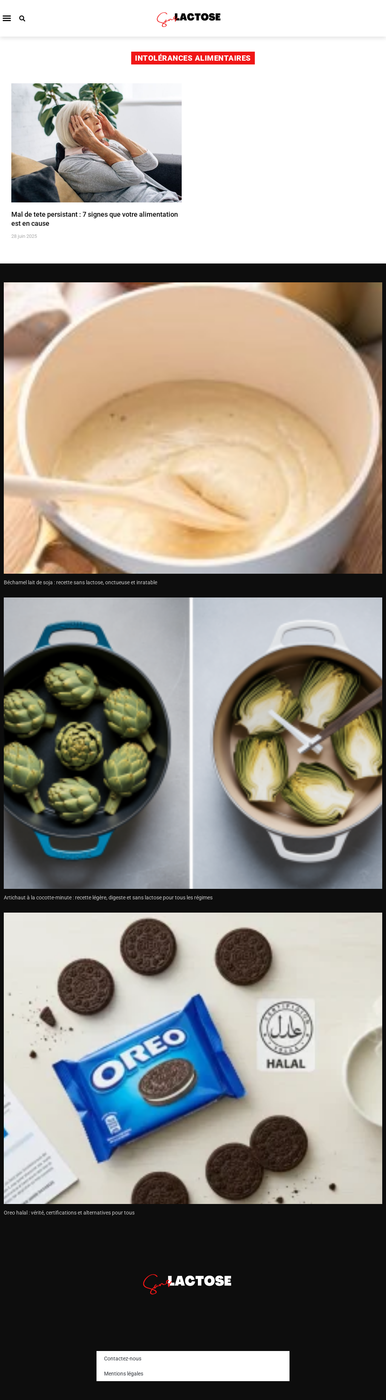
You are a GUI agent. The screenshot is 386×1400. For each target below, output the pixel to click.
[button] (7, 18)
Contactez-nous (122, 1359)
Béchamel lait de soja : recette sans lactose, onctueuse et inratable (80, 582)
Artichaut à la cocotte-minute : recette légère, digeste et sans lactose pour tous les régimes (108, 898)
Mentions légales (123, 1374)
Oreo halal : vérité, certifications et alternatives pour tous (69, 1213)
